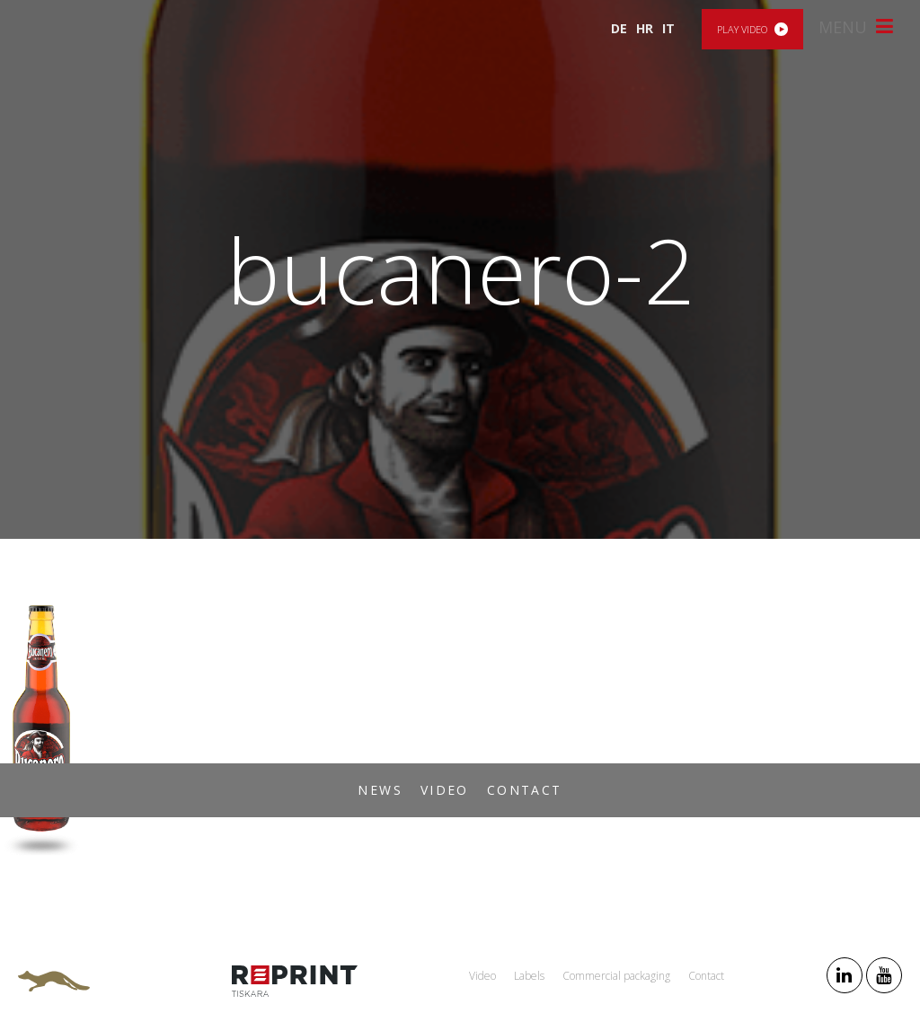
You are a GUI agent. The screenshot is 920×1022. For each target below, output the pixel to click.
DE (619, 28)
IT (668, 28)
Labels (529, 975)
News (380, 789)
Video (444, 789)
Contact (524, 789)
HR (644, 28)
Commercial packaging (616, 975)
